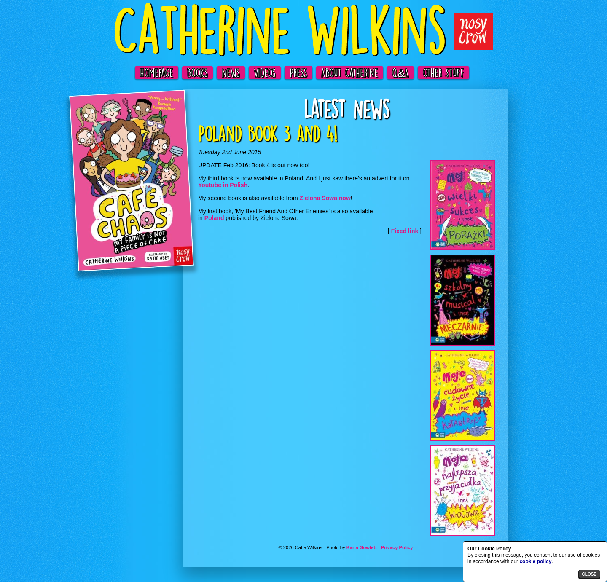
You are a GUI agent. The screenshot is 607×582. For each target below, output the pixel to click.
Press (298, 72)
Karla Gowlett (361, 547)
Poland (214, 218)
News (231, 72)
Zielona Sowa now (324, 198)
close (589, 574)
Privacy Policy (397, 547)
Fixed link (405, 231)
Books (197, 72)
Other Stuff (443, 72)
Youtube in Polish (222, 185)
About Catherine (349, 72)
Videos (265, 72)
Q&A (400, 72)
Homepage (156, 72)
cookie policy (535, 561)
